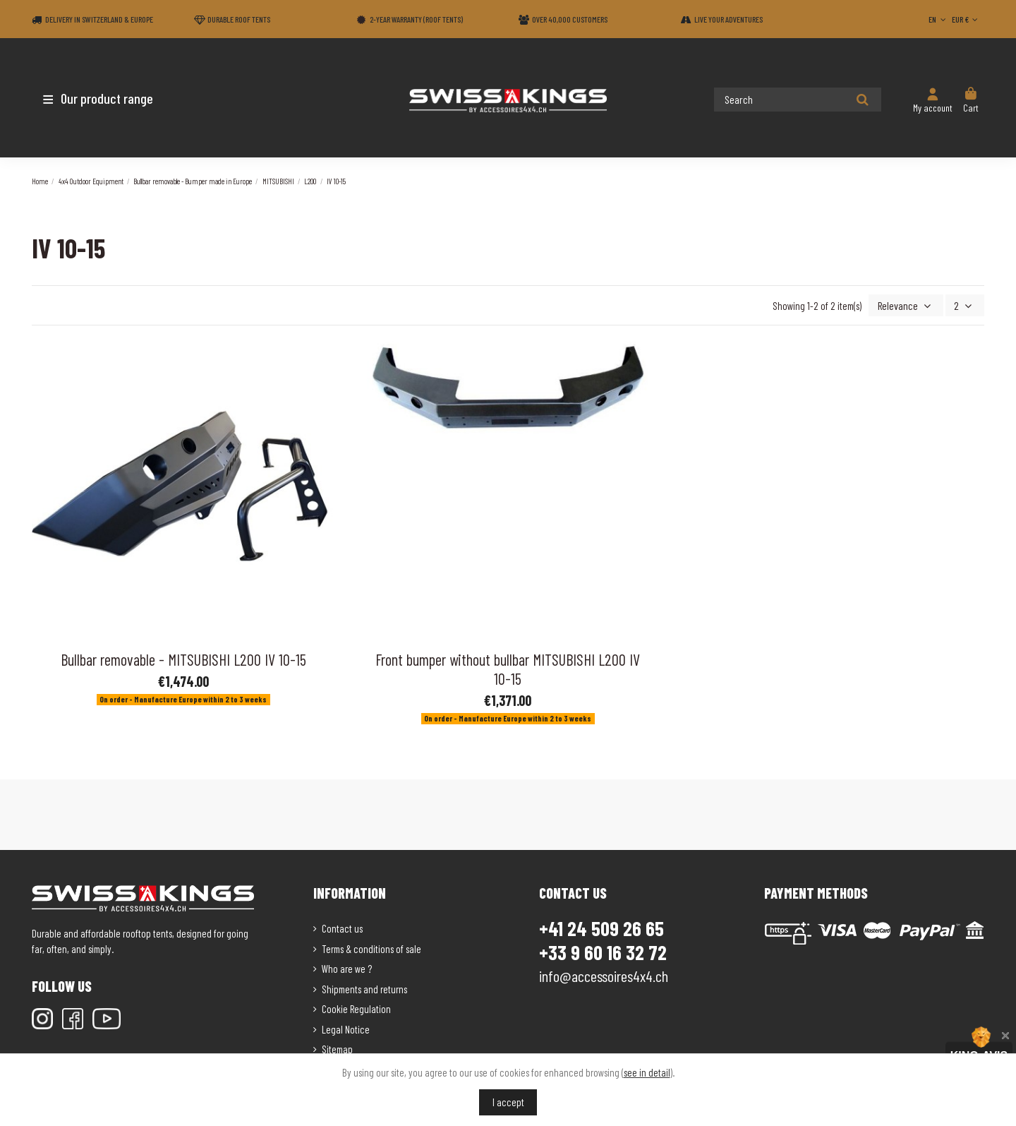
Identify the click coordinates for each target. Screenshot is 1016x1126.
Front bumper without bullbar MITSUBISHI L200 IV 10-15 (507, 667)
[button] (115, 98)
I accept (508, 1102)
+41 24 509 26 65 (601, 927)
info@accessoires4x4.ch (603, 974)
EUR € (966, 19)
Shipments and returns (364, 987)
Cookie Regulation (356, 1007)
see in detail (647, 1072)
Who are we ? (347, 967)
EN (938, 19)
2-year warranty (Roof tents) (416, 19)
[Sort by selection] (909, 304)
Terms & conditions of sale (371, 947)
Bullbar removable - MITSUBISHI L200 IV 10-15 (183, 658)
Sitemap (337, 1047)
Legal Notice (346, 1028)
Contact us (342, 927)
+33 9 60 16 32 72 (603, 951)
